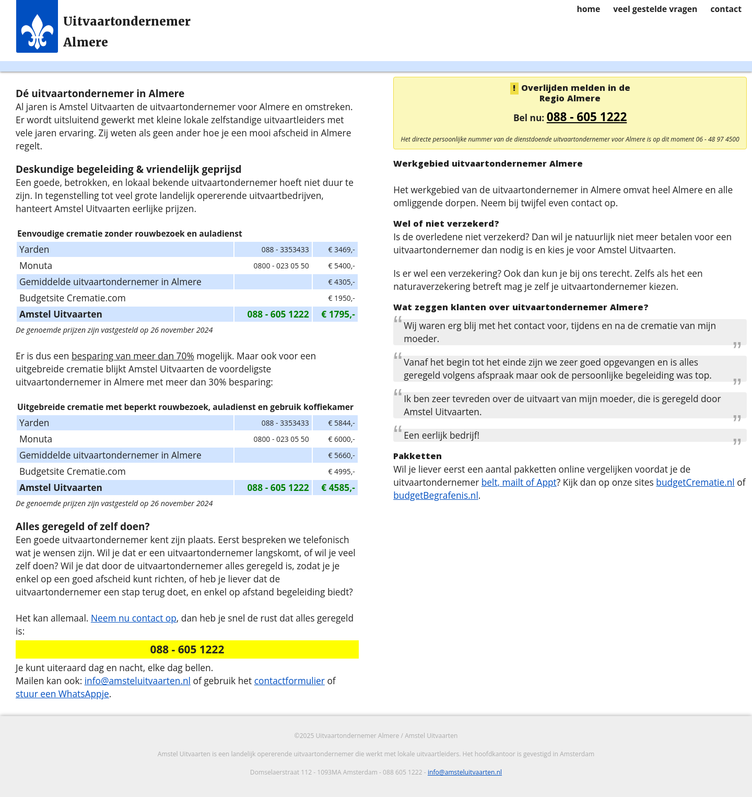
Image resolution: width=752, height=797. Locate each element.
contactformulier (289, 680)
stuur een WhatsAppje (62, 693)
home (588, 9)
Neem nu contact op (134, 618)
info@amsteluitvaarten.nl (138, 680)
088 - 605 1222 (587, 117)
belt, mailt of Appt (519, 482)
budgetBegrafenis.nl (435, 495)
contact (726, 9)
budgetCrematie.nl (695, 482)
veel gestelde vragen (655, 9)
